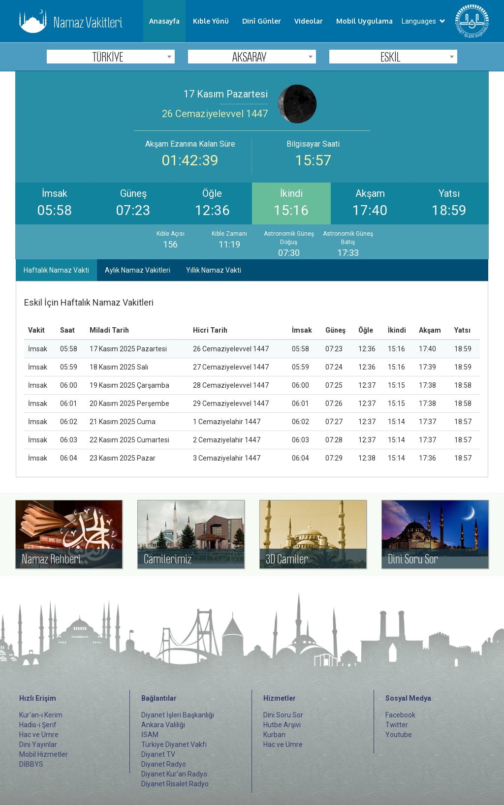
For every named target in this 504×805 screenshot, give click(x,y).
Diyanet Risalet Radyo (175, 784)
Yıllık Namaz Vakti (213, 270)
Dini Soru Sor (283, 715)
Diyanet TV (158, 754)
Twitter (396, 725)
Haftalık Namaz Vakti (56, 270)
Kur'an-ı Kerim (41, 715)
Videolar (308, 21)
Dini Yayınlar (38, 744)
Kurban (274, 735)
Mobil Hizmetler (43, 754)
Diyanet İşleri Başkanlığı (177, 715)
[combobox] (111, 56)
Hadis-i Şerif (38, 725)
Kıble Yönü (211, 21)
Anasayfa (164, 21)
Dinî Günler (261, 21)
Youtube (398, 735)
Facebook (400, 715)
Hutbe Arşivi (282, 725)
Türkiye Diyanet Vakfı (174, 744)
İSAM (149, 735)
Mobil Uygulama (364, 21)
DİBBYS (31, 764)
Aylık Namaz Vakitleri (137, 270)
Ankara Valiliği (163, 725)
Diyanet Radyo (163, 764)
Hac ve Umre (39, 735)
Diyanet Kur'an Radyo (174, 774)
